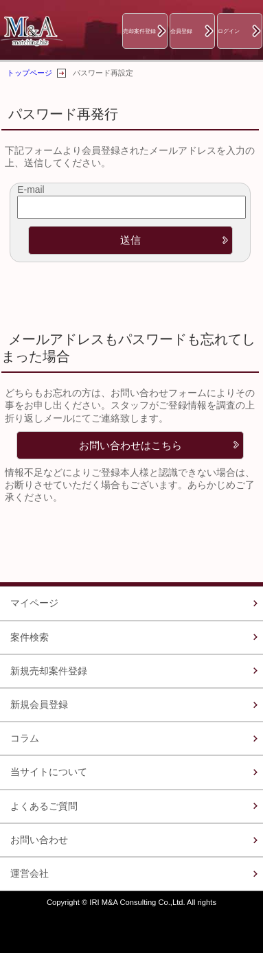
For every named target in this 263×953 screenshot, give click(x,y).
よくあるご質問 (44, 806)
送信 (130, 240)
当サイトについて (48, 771)
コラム (24, 738)
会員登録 (181, 30)
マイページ (34, 602)
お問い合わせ (39, 839)
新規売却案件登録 (48, 670)
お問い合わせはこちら (130, 445)
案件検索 (29, 637)
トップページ (29, 73)
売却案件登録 (139, 30)
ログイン (229, 30)
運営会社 (29, 873)
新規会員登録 (39, 704)
